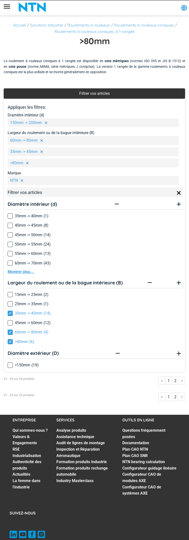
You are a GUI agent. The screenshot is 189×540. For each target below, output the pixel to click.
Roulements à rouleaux (88, 25)
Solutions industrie (46, 25)
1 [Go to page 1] (169, 380)
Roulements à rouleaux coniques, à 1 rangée (94, 31)
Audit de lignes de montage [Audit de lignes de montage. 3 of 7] (80, 443)
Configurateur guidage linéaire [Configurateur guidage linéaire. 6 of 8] (149, 468)
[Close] (179, 193)
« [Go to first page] (162, 380)
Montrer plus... (21, 271)
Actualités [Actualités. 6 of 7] (21, 474)
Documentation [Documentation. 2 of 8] (135, 443)
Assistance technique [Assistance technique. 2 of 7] (75, 436)
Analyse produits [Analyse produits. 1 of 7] (71, 430)
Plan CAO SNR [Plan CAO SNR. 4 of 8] (135, 455)
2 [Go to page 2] (175, 380)
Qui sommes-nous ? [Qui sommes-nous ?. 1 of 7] (30, 430)
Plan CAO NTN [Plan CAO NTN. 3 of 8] (135, 449)
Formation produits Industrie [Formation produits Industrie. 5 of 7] (81, 461)
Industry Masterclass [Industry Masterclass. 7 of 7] (75, 480)
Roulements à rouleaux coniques (144, 25)
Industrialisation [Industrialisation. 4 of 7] (27, 455)
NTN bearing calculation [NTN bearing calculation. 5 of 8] (143, 461)
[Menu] (7, 7)
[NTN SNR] (32, 7)
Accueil (19, 25)
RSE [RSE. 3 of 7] (16, 449)
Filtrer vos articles (94, 93)
